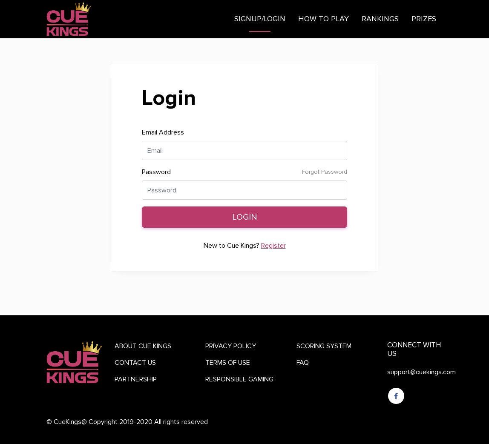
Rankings (380, 18)
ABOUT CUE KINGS (143, 346)
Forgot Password (324, 171)
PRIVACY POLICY (230, 346)
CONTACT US (135, 362)
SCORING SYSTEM (323, 346)
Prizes (423, 18)
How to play (323, 18)
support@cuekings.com (421, 372)
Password (156, 172)
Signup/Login (259, 18)
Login (244, 217)
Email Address (163, 132)
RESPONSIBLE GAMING (239, 379)
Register (273, 245)
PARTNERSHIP (136, 379)
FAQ (302, 362)
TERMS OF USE (227, 362)
